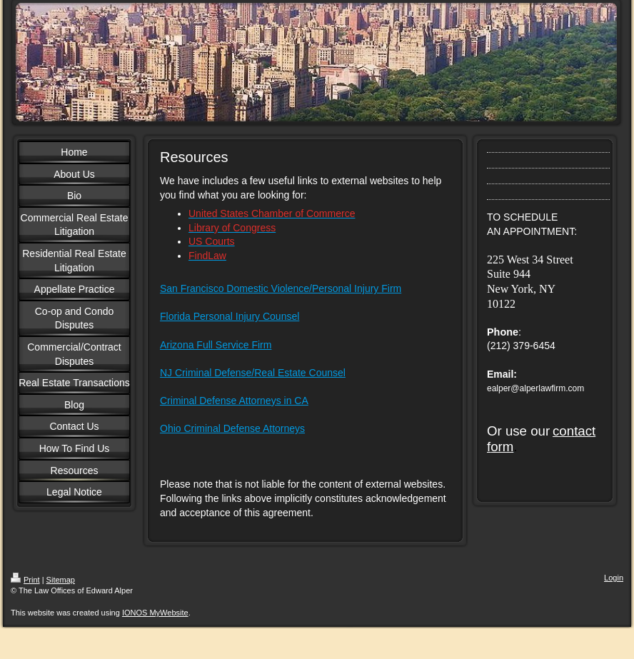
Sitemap (60, 579)
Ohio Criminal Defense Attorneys (232, 428)
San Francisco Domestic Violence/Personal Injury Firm (280, 288)
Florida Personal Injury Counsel (229, 316)
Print (25, 579)
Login (613, 577)
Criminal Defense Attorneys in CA (234, 400)
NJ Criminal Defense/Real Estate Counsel (253, 372)
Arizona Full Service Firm (215, 345)
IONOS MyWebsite (155, 612)
